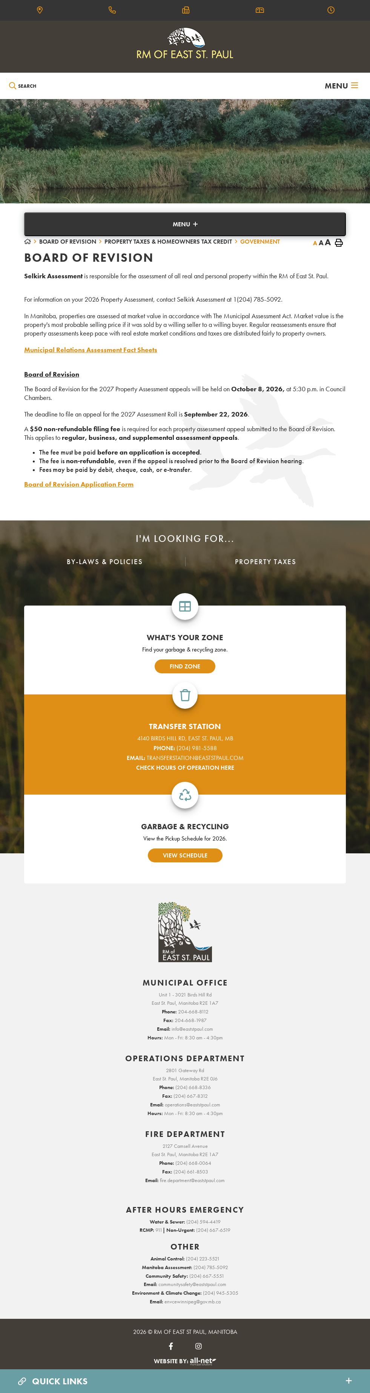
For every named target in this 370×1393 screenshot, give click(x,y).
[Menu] (341, 86)
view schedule (185, 855)
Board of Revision (67, 242)
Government (260, 242)
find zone (185, 666)
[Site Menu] (185, 224)
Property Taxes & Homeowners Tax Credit (168, 242)
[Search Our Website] (43, 86)
